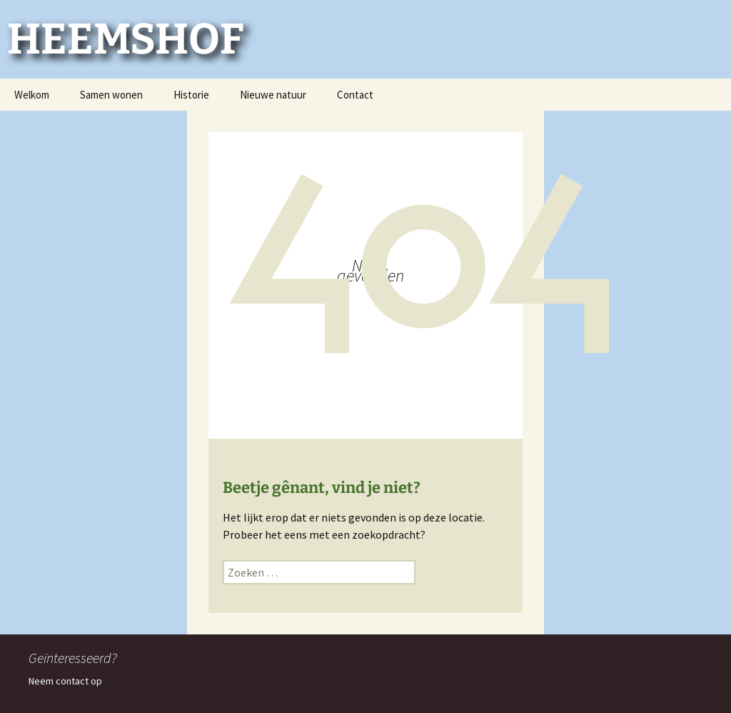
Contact (355, 94)
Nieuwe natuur (273, 94)
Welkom (31, 94)
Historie (191, 94)
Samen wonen (111, 94)
